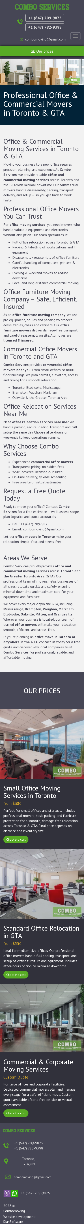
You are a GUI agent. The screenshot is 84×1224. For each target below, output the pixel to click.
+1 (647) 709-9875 (45, 17)
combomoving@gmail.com (45, 39)
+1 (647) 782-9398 (45, 27)
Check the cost (16, 839)
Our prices (42, 51)
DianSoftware (13, 1222)
